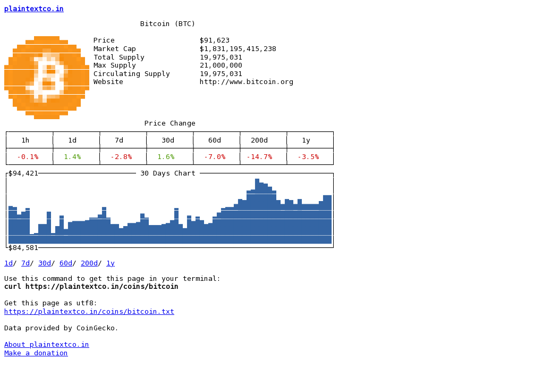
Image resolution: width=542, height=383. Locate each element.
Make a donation (36, 353)
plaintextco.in (34, 9)
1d (8, 263)
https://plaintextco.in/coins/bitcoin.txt (89, 311)
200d (89, 263)
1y (110, 263)
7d (25, 263)
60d (66, 263)
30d (44, 263)
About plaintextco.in (46, 344)
